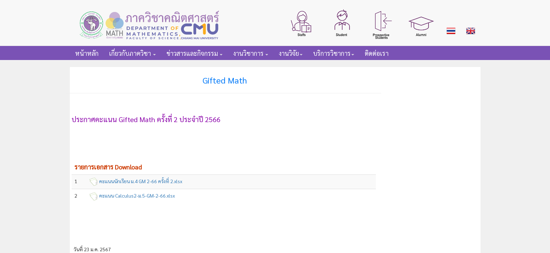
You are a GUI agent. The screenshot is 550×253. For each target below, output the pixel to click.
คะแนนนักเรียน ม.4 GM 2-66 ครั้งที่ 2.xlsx (140, 181)
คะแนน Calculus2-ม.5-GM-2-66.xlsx (137, 195)
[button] (302, 23)
